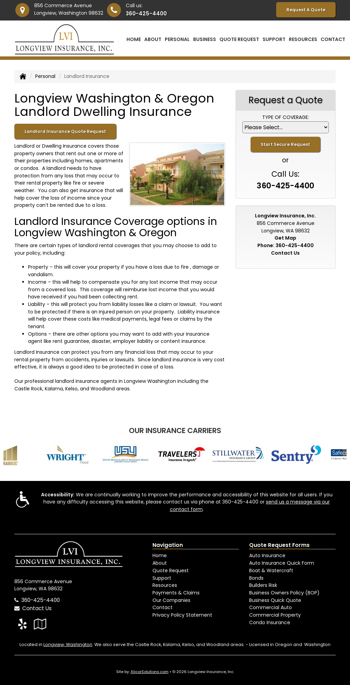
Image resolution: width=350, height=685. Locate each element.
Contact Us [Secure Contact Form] (285, 253)
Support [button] (273, 39)
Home (133, 39)
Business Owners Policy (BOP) (284, 592)
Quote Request (170, 570)
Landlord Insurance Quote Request (65, 131)
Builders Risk (263, 585)
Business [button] (204, 39)
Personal (45, 76)
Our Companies (171, 600)
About (159, 563)
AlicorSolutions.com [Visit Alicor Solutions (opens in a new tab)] (150, 671)
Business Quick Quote (275, 600)
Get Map (285, 237)
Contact (333, 39)
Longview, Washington (67, 644)
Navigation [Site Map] (167, 545)
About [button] (152, 39)
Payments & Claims (176, 592)
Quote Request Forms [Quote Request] (279, 545)
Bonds (256, 578)
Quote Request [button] (239, 39)
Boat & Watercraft (271, 570)
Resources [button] (303, 39)
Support (161, 578)
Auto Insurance (267, 555)
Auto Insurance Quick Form (281, 563)
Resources (164, 585)
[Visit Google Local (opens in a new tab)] (40, 624)
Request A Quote (305, 10)
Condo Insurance (269, 622)
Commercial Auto (270, 607)
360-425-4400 (146, 13)
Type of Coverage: (285, 117)
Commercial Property (275, 615)
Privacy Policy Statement (182, 615)
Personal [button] (177, 39)
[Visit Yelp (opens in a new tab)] (22, 624)
